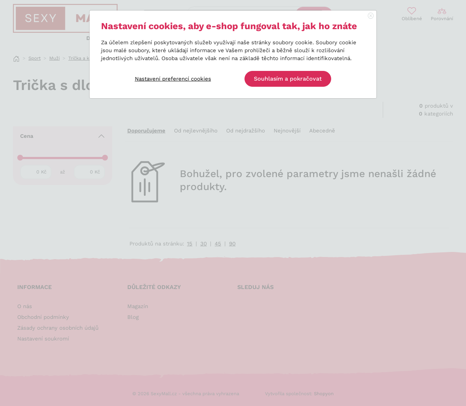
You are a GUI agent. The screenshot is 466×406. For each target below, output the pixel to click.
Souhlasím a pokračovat (288, 78)
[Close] (370, 16)
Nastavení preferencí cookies (173, 79)
